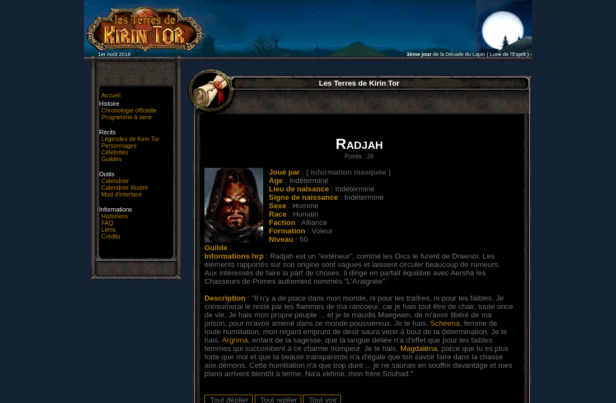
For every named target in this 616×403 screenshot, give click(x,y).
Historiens (114, 216)
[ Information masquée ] (348, 172)
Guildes (111, 159)
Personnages (119, 145)
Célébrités (114, 152)
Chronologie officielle (129, 110)
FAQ (107, 222)
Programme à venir (126, 117)
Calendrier (115, 180)
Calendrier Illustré (124, 187)
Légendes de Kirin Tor (130, 138)
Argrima (235, 340)
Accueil (110, 95)
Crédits (110, 236)
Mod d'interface (121, 194)
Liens (108, 229)
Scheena (445, 323)
